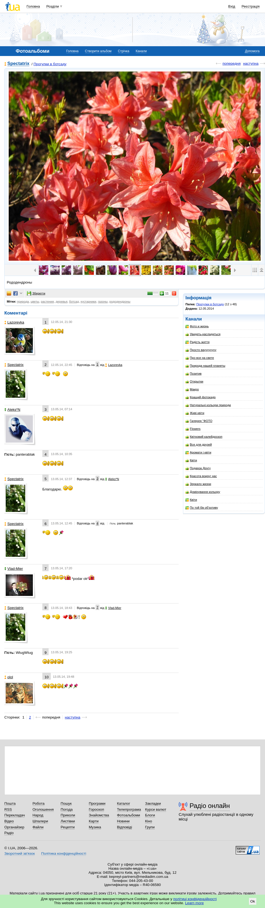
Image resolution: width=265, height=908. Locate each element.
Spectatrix (18, 63)
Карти (94, 821)
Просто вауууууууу (200, 350)
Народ (38, 815)
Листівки (68, 821)
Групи (149, 827)
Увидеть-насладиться (202, 334)
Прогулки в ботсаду (49, 64)
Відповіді (124, 827)
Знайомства (99, 815)
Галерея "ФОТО (198, 421)
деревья (61, 301)
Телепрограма (129, 809)
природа (23, 301)
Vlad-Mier (13, 569)
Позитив (193, 373)
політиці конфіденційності (195, 899)
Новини (123, 821)
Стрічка (123, 51)
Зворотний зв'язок (19, 853)
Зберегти (36, 293)
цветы (35, 301)
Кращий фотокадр (200, 397)
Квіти (191, 460)
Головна (33, 6)
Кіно (148, 821)
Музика (95, 827)
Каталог (123, 803)
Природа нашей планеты (205, 366)
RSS (8, 809)
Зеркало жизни (198, 484)
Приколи (68, 815)
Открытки (194, 381)
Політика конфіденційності (63, 853)
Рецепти (68, 827)
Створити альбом (98, 51)
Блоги (150, 815)
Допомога (252, 51)
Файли (38, 827)
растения (47, 301)
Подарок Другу (198, 468)
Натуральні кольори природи (208, 405)
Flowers (193, 429)
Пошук (66, 803)
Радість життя (197, 342)
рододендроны (119, 301)
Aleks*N (12, 410)
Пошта (9, 803)
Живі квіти (194, 413)
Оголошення (43, 809)
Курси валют (155, 809)
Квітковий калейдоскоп (203, 437)
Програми (97, 803)
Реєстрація (251, 6)
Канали (141, 51)
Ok (252, 901)
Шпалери (40, 821)
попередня (231, 63)
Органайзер (14, 827)
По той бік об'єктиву (201, 507)
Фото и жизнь (197, 326)
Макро (192, 389)
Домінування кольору (202, 492)
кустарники (88, 301)
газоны (103, 301)
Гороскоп (96, 809)
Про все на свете (199, 358)
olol (8, 677)
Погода (66, 809)
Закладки (153, 803)
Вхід (231, 6)
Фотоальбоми (128, 815)
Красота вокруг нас (201, 476)
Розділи (52, 6)
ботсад (74, 301)
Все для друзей (198, 444)
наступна (250, 63)
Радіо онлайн (210, 805)
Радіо (9, 833)
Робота (39, 803)
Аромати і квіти (198, 452)
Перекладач (14, 815)
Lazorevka (14, 322)
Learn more (194, 903)
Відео (9, 821)
